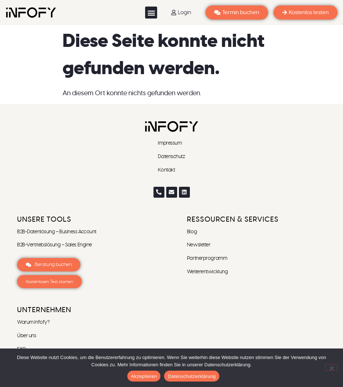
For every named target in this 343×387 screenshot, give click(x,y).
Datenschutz (171, 156)
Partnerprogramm (207, 258)
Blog (192, 231)
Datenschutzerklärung (191, 376)
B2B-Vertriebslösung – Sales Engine (54, 244)
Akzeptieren (144, 376)
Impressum (170, 143)
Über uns (26, 335)
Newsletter (199, 244)
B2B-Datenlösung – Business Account (56, 231)
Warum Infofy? (34, 322)
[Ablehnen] (331, 367)
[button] (151, 13)
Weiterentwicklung (207, 271)
